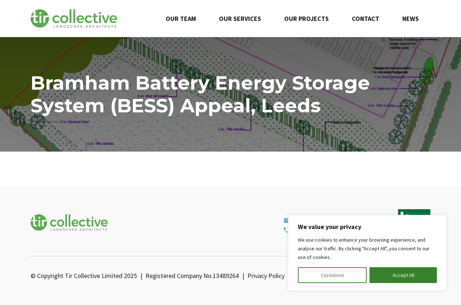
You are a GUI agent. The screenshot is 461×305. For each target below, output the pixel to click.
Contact (365, 18)
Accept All (403, 275)
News (410, 18)
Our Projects (306, 18)
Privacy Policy (266, 276)
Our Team (181, 18)
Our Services (240, 18)
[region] (367, 253)
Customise (332, 275)
